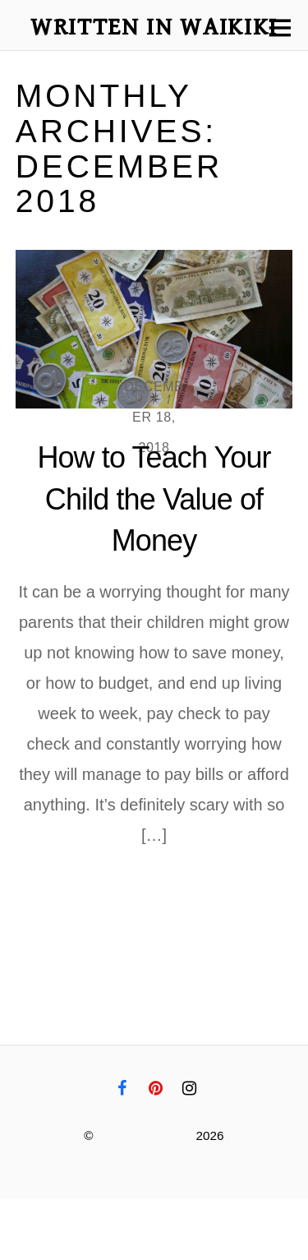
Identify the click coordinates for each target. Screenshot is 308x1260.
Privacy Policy (51, 1214)
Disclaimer (38, 1244)
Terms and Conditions (186, 1214)
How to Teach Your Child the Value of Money (153, 499)
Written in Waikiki (144, 1135)
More (140, 898)
